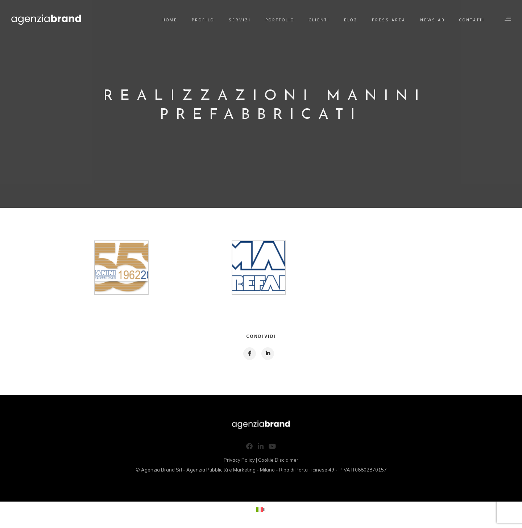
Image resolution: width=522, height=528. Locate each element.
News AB (432, 20)
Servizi (240, 20)
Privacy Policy (239, 460)
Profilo (203, 20)
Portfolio (279, 20)
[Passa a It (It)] (261, 509)
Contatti (472, 20)
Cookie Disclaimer (278, 460)
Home (169, 20)
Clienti (319, 20)
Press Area (389, 20)
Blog (350, 20)
